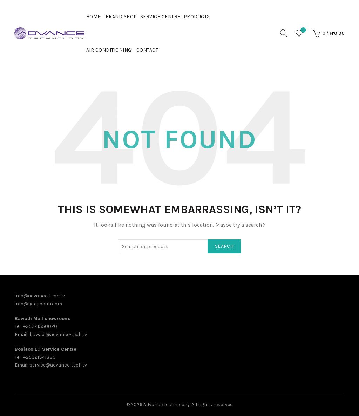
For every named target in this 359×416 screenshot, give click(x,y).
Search (224, 246)
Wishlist (303, 30)
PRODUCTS (197, 17)
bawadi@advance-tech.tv (58, 334)
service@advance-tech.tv (58, 365)
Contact (147, 50)
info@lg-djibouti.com (38, 304)
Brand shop (121, 17)
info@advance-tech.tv (40, 296)
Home (93, 17)
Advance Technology (166, 405)
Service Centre (160, 17)
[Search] (283, 33)
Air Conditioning (108, 50)
